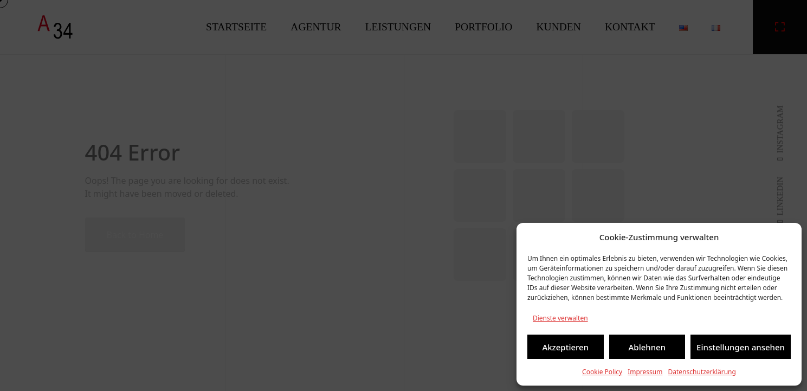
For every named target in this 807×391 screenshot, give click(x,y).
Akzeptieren (565, 347)
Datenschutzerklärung (701, 371)
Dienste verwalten (560, 318)
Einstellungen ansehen (740, 347)
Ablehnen (647, 347)
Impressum (645, 371)
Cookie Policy (602, 371)
